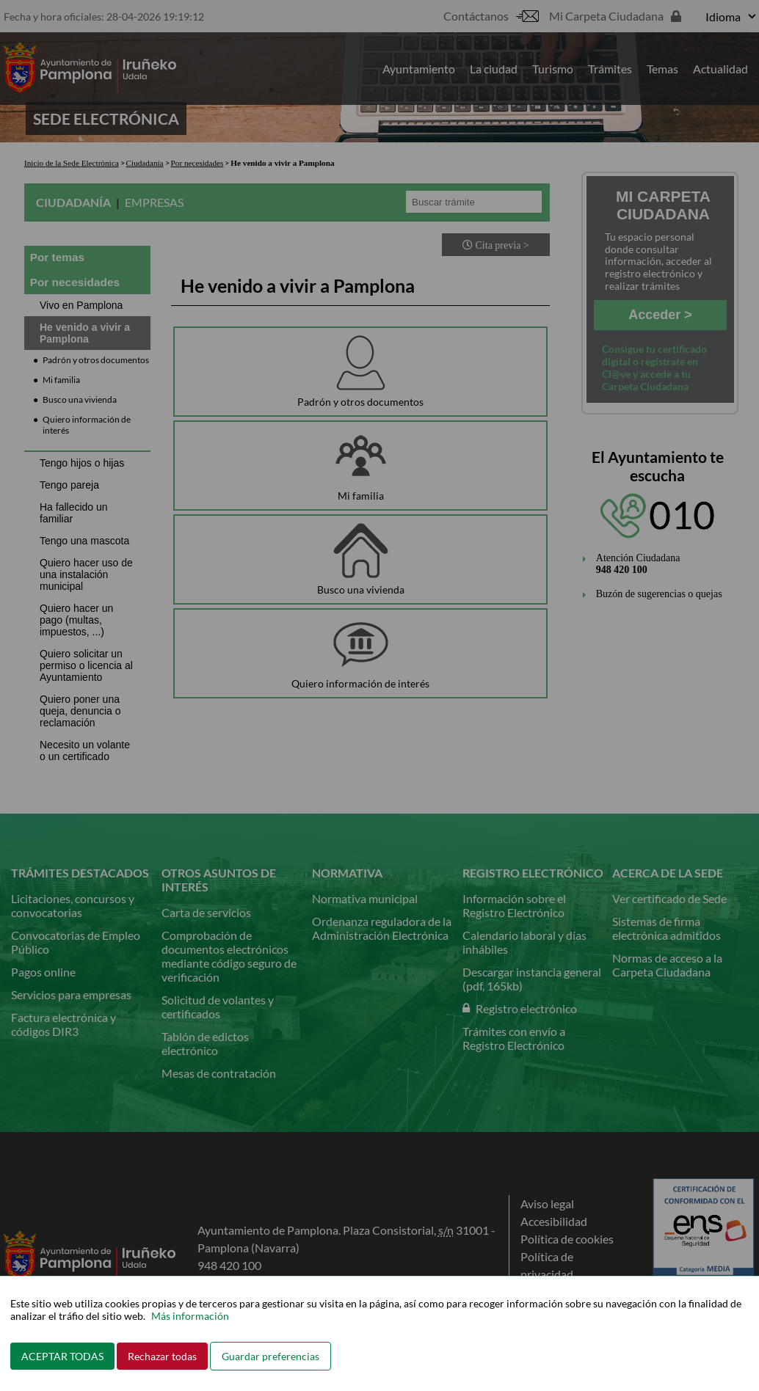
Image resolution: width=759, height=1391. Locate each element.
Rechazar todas (162, 1356)
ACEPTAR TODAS (62, 1356)
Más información (190, 1316)
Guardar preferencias (270, 1356)
